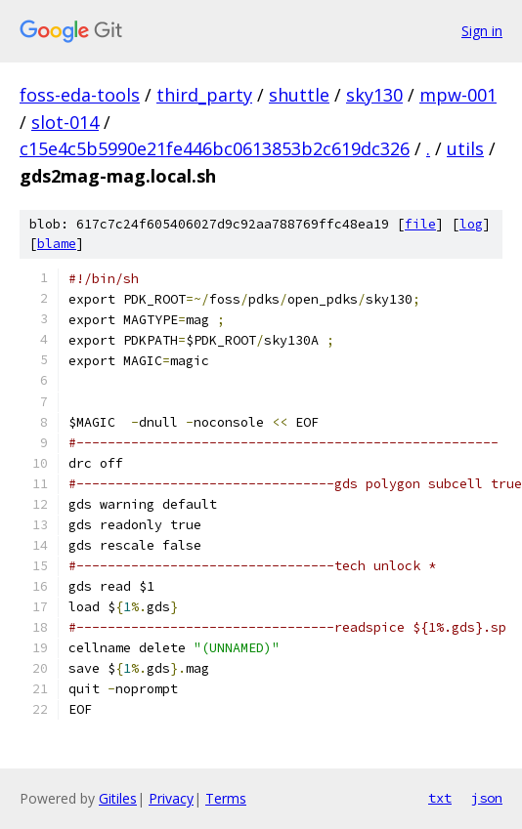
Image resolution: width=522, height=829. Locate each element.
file (420, 224)
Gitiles (118, 798)
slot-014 (65, 122)
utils (465, 148)
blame (56, 243)
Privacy (171, 798)
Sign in (481, 30)
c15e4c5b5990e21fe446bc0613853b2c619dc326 (215, 148)
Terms (225, 798)
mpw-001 (458, 94)
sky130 (374, 94)
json (486, 798)
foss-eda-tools (80, 94)
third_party (204, 94)
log (471, 224)
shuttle (299, 94)
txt (440, 798)
